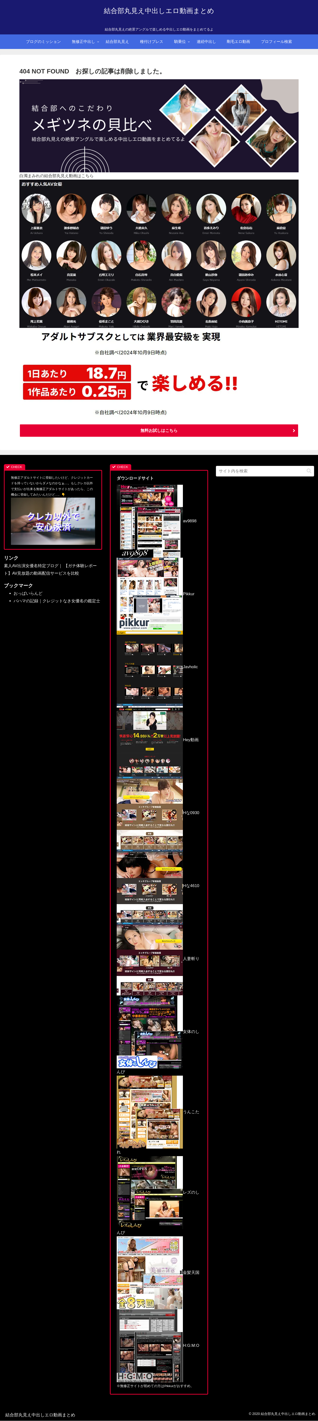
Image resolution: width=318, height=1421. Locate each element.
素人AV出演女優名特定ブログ (31, 566)
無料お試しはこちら (159, 430)
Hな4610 (158, 886)
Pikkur (155, 594)
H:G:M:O (158, 1345)
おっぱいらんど (28, 593)
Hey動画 (157, 740)
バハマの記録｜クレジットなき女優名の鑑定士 (57, 601)
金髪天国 (158, 1272)
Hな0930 (158, 813)
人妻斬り (158, 959)
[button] (309, 471)
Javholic (157, 667)
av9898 (156, 521)
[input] (265, 471)
